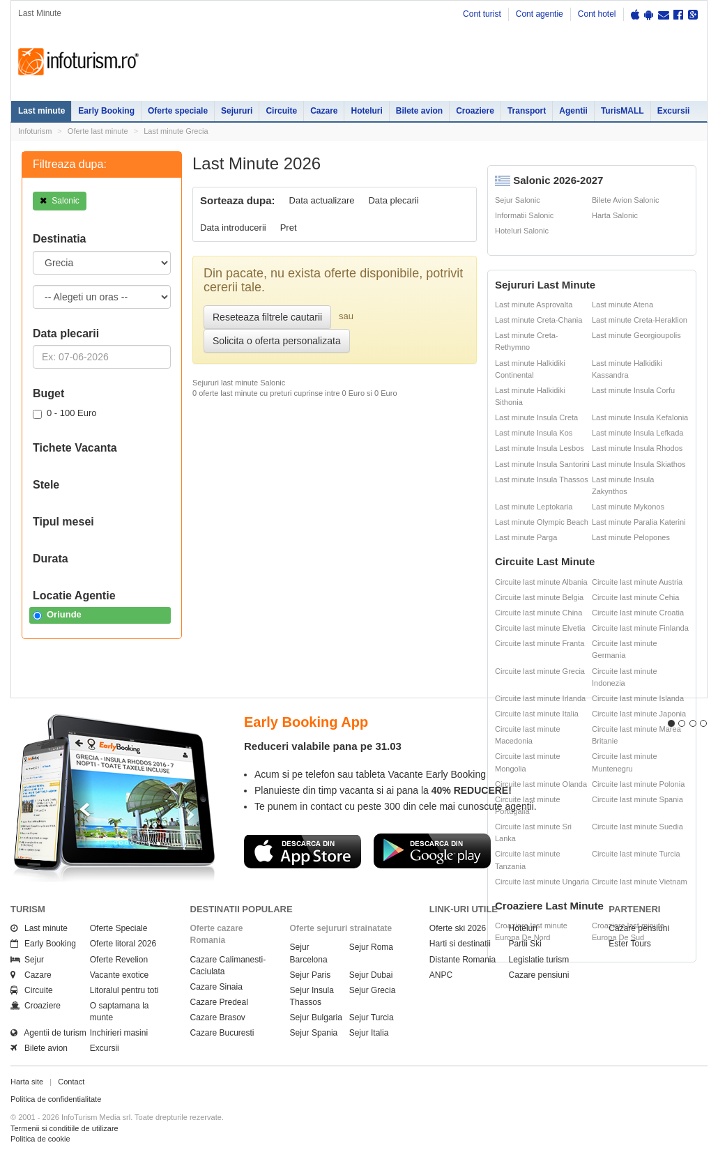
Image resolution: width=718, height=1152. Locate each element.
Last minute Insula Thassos (541, 479)
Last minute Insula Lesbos (539, 448)
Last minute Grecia (176, 131)
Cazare (323, 111)
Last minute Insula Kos (533, 433)
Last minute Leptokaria (533, 506)
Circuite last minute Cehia (635, 597)
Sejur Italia (369, 1033)
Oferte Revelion (119, 960)
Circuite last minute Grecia (540, 671)
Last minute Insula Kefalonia (640, 417)
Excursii (673, 111)
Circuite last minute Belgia (539, 597)
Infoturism (78, 62)
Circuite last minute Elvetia (540, 628)
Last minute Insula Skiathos (639, 464)
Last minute (41, 111)
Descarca (302, 851)
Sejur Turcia (371, 1017)
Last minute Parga (526, 537)
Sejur (27, 960)
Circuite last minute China (538, 612)
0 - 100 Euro (65, 413)
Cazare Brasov (217, 1017)
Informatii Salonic (524, 215)
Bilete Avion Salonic (625, 200)
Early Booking (106, 111)
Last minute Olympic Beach (541, 522)
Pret (288, 227)
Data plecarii (393, 200)
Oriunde (57, 614)
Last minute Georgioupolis (636, 335)
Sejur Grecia (372, 990)
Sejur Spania (314, 1033)
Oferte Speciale (119, 928)
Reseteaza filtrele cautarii (267, 317)
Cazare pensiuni (539, 975)
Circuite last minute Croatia (638, 612)
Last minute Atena (622, 304)
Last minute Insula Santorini (542, 464)
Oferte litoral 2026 (123, 944)
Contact (71, 1081)
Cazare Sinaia (216, 987)
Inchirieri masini (119, 1033)
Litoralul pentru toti (124, 990)
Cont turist (482, 14)
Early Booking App (306, 722)
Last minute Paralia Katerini (639, 522)
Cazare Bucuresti (222, 1033)
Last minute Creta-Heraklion (639, 320)
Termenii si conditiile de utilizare (64, 1128)
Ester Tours (629, 944)
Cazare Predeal (219, 1002)
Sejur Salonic (517, 200)
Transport (526, 111)
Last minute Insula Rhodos (637, 448)
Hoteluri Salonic (522, 230)
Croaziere (475, 111)
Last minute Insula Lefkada (637, 433)
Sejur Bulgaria (316, 1017)
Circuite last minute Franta (539, 643)
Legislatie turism (539, 960)
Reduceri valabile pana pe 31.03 (323, 746)
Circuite (281, 111)
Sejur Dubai (371, 975)
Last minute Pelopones (631, 537)
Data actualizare (322, 200)
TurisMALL (622, 111)
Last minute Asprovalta (533, 304)
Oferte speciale (178, 111)
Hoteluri (366, 111)
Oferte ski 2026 (457, 928)
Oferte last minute (98, 131)
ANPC (440, 975)
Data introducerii (233, 227)
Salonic (59, 201)
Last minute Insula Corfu (633, 390)
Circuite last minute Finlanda (640, 628)
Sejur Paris (310, 975)
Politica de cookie (40, 1139)
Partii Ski (525, 944)
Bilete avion (419, 111)
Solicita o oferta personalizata (277, 340)
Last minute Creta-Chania (538, 320)
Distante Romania (462, 960)
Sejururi (236, 111)
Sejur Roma (371, 947)
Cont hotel (597, 14)
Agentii (573, 111)
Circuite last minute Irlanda (540, 698)
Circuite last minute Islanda (638, 698)
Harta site (26, 1081)
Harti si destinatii (460, 944)
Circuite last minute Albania (541, 582)
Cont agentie (539, 14)
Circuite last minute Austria (637, 582)
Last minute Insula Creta (536, 417)
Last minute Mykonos (628, 506)
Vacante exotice (119, 975)
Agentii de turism (48, 1033)
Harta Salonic (615, 215)
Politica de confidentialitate (55, 1099)
